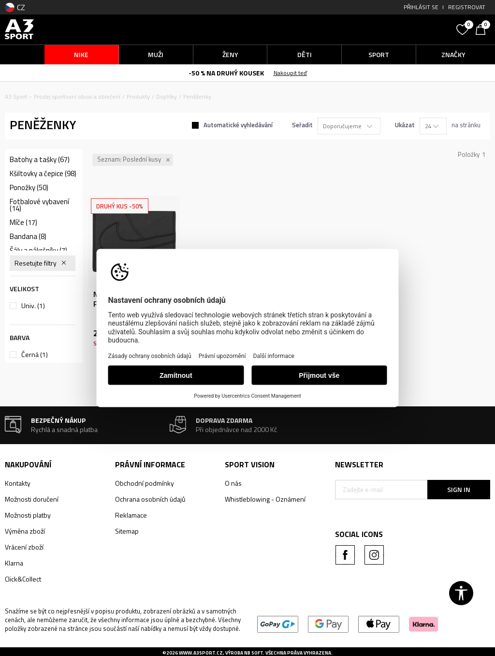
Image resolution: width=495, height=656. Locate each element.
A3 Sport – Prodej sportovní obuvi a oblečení (62, 96)
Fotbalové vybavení (39, 205)
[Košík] (483, 28)
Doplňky (166, 96)
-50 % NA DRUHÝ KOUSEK (226, 73)
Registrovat (466, 7)
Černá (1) (34, 354)
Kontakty (17, 483)
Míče (23, 222)
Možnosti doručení (31, 499)
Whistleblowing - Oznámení (265, 499)
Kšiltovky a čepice (43, 173)
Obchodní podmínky (144, 483)
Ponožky (29, 187)
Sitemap (127, 531)
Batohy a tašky (40, 159)
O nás (233, 483)
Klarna (14, 563)
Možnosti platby (28, 515)
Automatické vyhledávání (238, 125)
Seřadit (302, 125)
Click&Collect (23, 579)
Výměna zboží (25, 531)
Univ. (33, 305)
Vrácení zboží (24, 547)
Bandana (28, 236)
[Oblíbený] (463, 28)
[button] (393, 29)
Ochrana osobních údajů (150, 499)
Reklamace (131, 515)
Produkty (138, 96)
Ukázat (405, 125)
